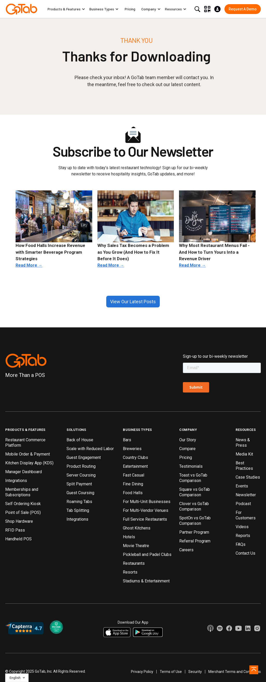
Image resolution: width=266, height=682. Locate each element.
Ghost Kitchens (136, 528)
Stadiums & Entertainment (146, 580)
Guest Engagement (83, 457)
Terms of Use (171, 672)
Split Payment (79, 483)
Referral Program (194, 541)
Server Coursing (81, 475)
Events (242, 486)
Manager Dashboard (23, 471)
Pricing (130, 9)
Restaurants (134, 563)
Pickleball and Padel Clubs (147, 554)
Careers (186, 549)
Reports (243, 535)
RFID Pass (15, 530)
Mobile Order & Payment (27, 454)
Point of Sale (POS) (23, 512)
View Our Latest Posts (133, 301)
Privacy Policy (142, 672)
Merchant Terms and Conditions (234, 672)
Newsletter (246, 494)
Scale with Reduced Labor (90, 448)
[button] (66, 9)
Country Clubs (135, 457)
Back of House (79, 439)
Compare (187, 448)
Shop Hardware (19, 521)
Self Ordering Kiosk (23, 503)
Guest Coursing (80, 492)
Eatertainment (135, 466)
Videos (242, 526)
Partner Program (194, 532)
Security (195, 672)
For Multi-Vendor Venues (145, 510)
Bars (127, 439)
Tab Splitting (77, 510)
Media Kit (244, 454)
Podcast (243, 503)
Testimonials (191, 466)
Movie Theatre (136, 545)
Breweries (132, 448)
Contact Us (245, 553)
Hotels (129, 536)
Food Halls (133, 492)
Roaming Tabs (79, 501)
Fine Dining (133, 483)
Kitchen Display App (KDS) (29, 462)
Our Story (187, 439)
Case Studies (248, 477)
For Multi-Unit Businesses (146, 501)
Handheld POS (18, 538)
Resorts (130, 572)
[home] (21, 9)
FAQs (240, 544)
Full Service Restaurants (145, 519)
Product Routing (81, 466)
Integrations (16, 480)
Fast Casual (133, 475)
